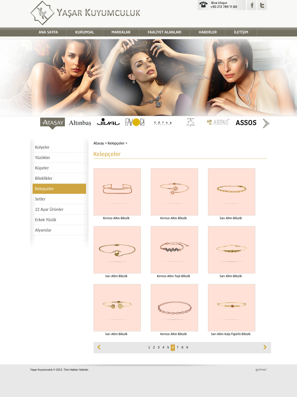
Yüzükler (42, 157)
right (266, 123)
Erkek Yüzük (45, 219)
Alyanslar (43, 230)
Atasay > (100, 143)
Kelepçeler (44, 188)
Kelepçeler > (118, 143)
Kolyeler (42, 147)
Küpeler (42, 168)
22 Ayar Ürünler (49, 209)
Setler (40, 199)
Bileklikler (44, 178)
